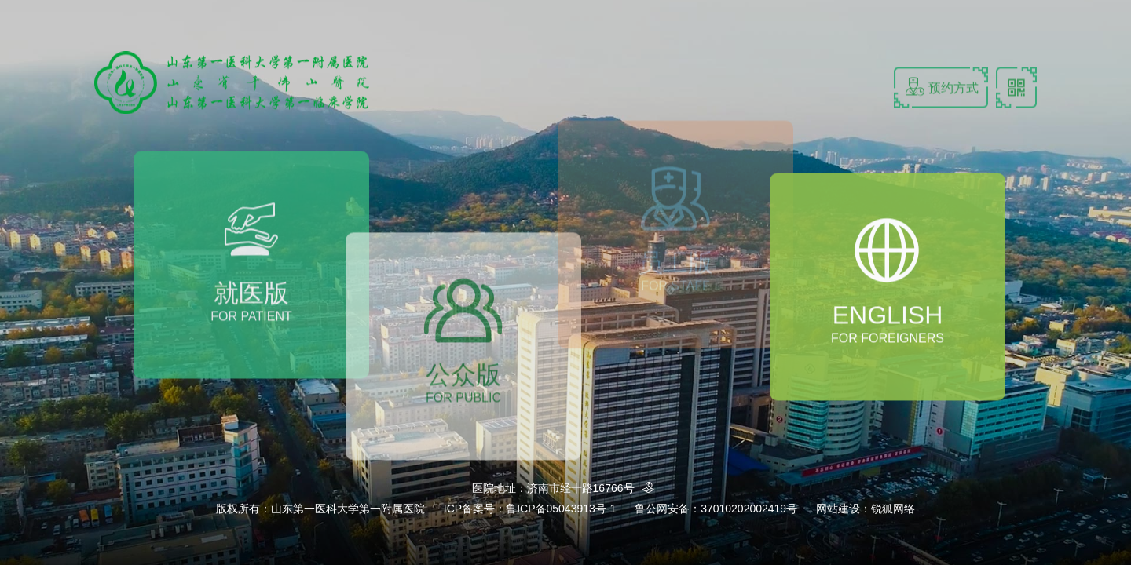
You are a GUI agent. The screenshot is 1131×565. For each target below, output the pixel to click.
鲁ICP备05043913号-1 (561, 508)
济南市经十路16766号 (593, 488)
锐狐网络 (893, 508)
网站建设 (838, 508)
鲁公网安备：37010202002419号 (716, 508)
